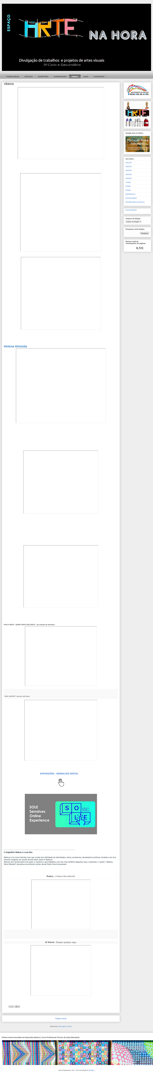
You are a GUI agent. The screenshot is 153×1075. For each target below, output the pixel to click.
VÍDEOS (75, 77)
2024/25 (129, 174)
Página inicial (60, 1019)
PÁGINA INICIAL (12, 77)
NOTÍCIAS (29, 77)
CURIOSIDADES (59, 77)
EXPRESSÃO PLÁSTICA (135, 202)
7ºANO (128, 182)
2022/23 (129, 166)
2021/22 (129, 163)
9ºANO (128, 190)
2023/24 (129, 170)
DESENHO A (130, 194)
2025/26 (129, 178)
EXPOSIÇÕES (131, 198)
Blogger (91, 1070)
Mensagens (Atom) (65, 1026)
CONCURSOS (98, 77)
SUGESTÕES (43, 77)
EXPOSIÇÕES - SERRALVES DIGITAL (59, 773)
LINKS (85, 77)
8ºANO (128, 186)
